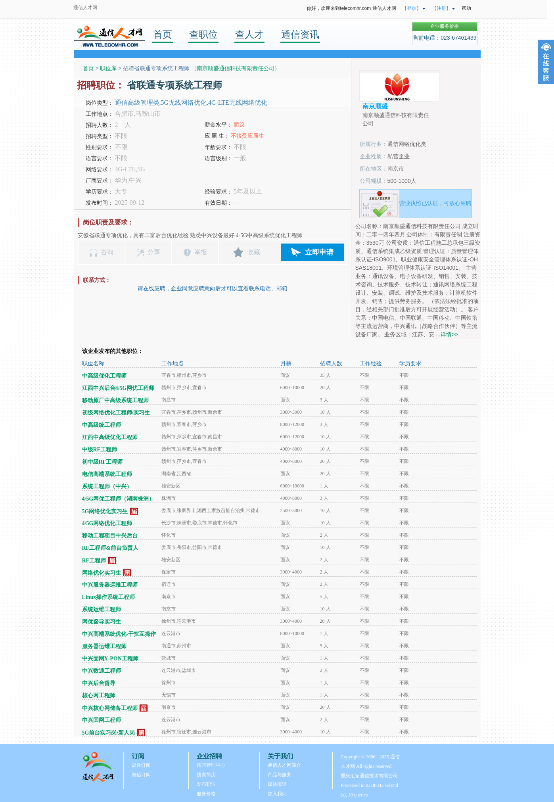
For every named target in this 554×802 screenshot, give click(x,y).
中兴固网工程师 (101, 720)
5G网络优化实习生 (105, 511)
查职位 (203, 34)
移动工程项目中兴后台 (110, 536)
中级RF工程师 (99, 450)
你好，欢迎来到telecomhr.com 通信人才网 (351, 8)
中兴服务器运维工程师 (110, 585)
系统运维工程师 (101, 609)
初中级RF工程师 (102, 462)
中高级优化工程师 (104, 376)
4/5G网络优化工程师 (107, 523)
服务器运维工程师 (104, 646)
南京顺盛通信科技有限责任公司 (235, 68)
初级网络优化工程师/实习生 (116, 413)
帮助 (466, 8)
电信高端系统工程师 (107, 474)
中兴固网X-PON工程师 (110, 659)
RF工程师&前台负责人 (110, 548)
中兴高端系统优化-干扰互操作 (119, 634)
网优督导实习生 (101, 622)
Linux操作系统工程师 (108, 597)
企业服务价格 (444, 26)
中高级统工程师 (101, 425)
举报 (200, 252)
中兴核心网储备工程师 (110, 708)
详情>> (449, 334)
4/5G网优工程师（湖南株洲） (118, 499)
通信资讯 (300, 34)
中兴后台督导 (98, 683)
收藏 (253, 252)
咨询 (107, 252)
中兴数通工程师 (101, 671)
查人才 (249, 34)
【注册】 (441, 8)
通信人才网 (85, 7)
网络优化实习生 (101, 573)
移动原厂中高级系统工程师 (115, 400)
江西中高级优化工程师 (110, 437)
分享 (154, 252)
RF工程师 (94, 561)
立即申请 (319, 252)
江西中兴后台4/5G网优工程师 (118, 388)
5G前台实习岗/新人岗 (108, 733)
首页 (162, 34)
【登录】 (411, 8)
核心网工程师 (98, 695)
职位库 (108, 68)
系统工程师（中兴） (107, 486)
